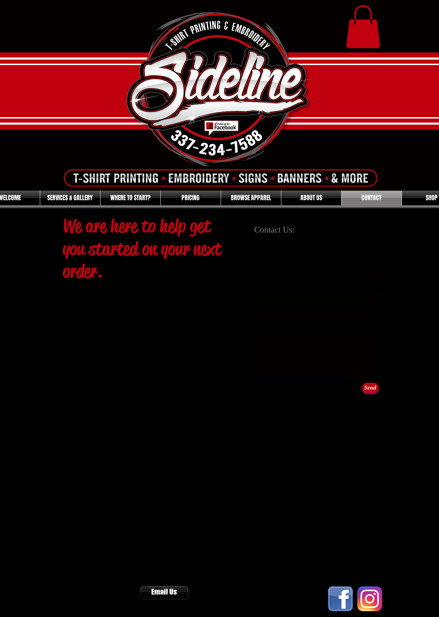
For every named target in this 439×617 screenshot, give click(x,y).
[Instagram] (369, 598)
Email (259, 268)
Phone (261, 289)
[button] (363, 26)
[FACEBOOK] (340, 598)
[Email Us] (164, 592)
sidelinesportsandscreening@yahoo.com (109, 327)
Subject (261, 309)
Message (263, 330)
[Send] (370, 388)
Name (260, 247)
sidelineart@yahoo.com (89, 333)
